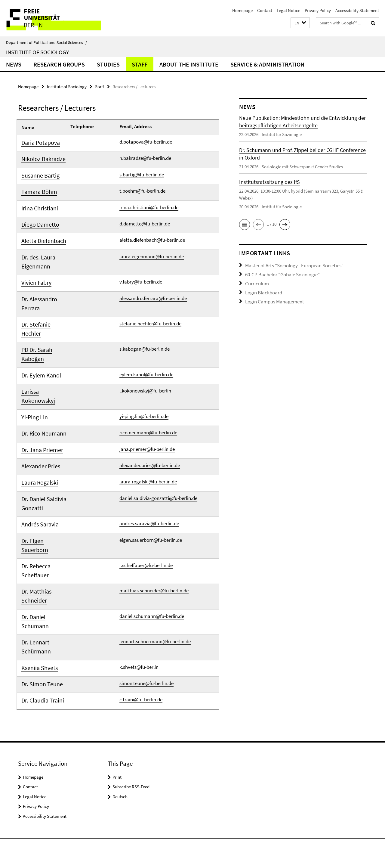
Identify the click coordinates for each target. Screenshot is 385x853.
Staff (139, 64)
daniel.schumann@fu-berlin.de (151, 564)
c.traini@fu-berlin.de (140, 634)
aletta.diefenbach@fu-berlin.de (152, 234)
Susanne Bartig (37, 173)
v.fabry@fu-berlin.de (140, 273)
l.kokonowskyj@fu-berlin (145, 368)
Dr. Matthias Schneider (34, 545)
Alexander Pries (37, 430)
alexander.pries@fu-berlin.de (149, 429)
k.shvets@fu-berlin (139, 604)
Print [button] (117, 711)
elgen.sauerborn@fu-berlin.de (150, 500)
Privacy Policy (318, 10)
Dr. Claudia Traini (39, 635)
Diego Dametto (37, 219)
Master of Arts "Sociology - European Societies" (289, 265)
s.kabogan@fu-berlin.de (144, 328)
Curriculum (255, 281)
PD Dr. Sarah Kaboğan (34, 334)
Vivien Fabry (34, 274)
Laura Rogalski (37, 446)
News (13, 64)
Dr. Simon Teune (38, 620)
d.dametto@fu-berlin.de (144, 218)
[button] (300, 23)
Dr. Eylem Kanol (37, 354)
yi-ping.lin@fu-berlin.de (143, 383)
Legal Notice (288, 10)
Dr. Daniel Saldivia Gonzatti (40, 466)
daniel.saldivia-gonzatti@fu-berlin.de (158, 460)
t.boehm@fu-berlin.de (142, 188)
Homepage (242, 10)
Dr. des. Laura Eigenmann (35, 254)
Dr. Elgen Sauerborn (42, 501)
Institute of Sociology (37, 52)
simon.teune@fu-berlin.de (146, 619)
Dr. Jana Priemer (38, 415)
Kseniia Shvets (36, 605)
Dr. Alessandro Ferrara (36, 294)
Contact (264, 10)
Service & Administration (267, 64)
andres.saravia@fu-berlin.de (149, 485)
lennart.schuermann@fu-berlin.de (155, 579)
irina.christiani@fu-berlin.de (148, 203)
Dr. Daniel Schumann (43, 565)
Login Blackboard (261, 290)
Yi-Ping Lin (32, 384)
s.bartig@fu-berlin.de (141, 172)
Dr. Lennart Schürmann (33, 585)
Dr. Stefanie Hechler (42, 314)
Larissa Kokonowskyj (43, 369)
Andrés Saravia (37, 485)
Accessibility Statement (357, 10)
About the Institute (188, 64)
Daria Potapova (37, 142)
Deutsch (120, 731)
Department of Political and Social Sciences (46, 42)
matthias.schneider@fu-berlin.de (154, 540)
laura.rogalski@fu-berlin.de (148, 445)
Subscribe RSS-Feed (130, 721)
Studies (108, 64)
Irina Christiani (36, 204)
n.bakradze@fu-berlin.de (145, 157)
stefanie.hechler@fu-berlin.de (150, 313)
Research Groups (59, 64)
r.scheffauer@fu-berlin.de (146, 515)
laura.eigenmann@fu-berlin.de (151, 249)
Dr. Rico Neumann (40, 400)
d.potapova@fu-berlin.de (145, 141)
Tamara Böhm (36, 188)
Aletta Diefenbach (40, 234)
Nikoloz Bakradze (39, 158)
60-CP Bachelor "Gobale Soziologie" (278, 273)
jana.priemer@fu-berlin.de (147, 414)
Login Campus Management (271, 298)
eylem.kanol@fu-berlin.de (146, 353)
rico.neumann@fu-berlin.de (148, 399)
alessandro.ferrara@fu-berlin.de (153, 289)
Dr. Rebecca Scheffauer (33, 521)
